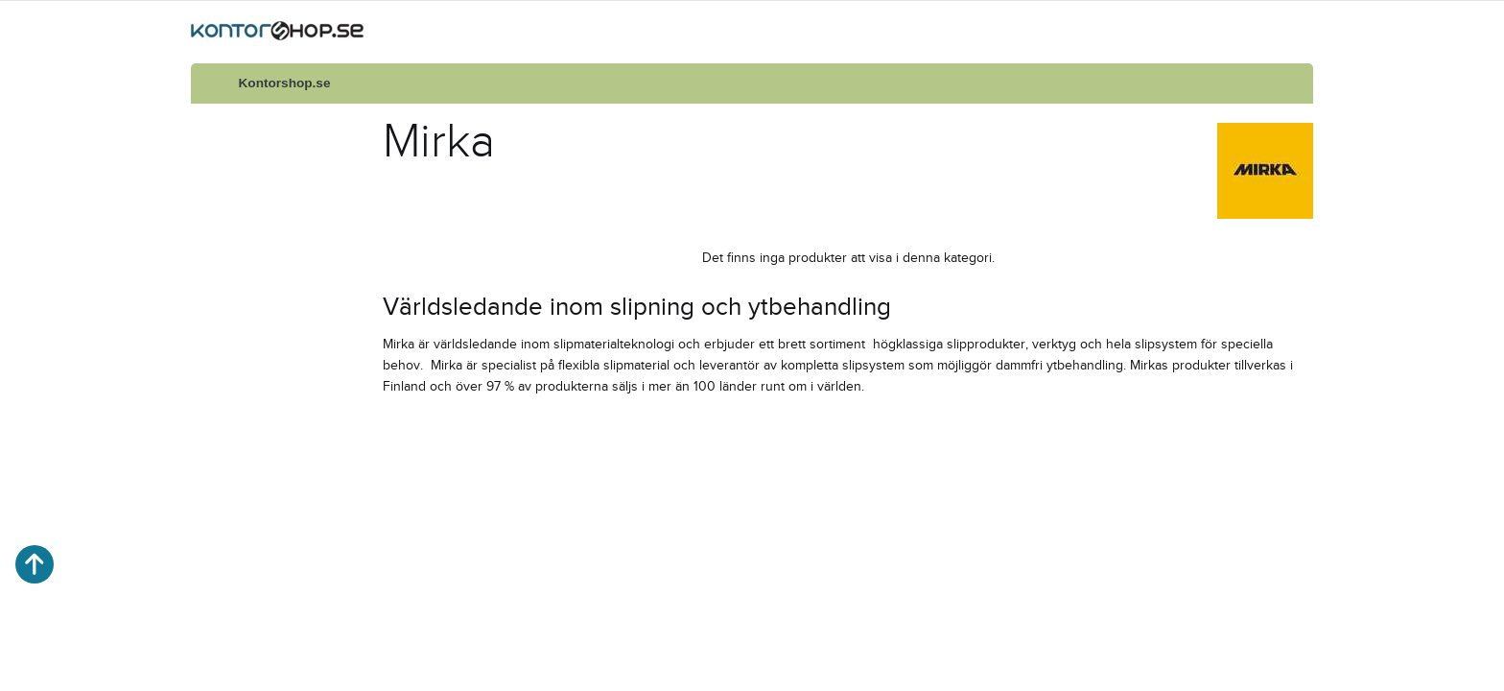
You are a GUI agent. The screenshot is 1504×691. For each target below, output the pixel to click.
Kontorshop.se (285, 83)
